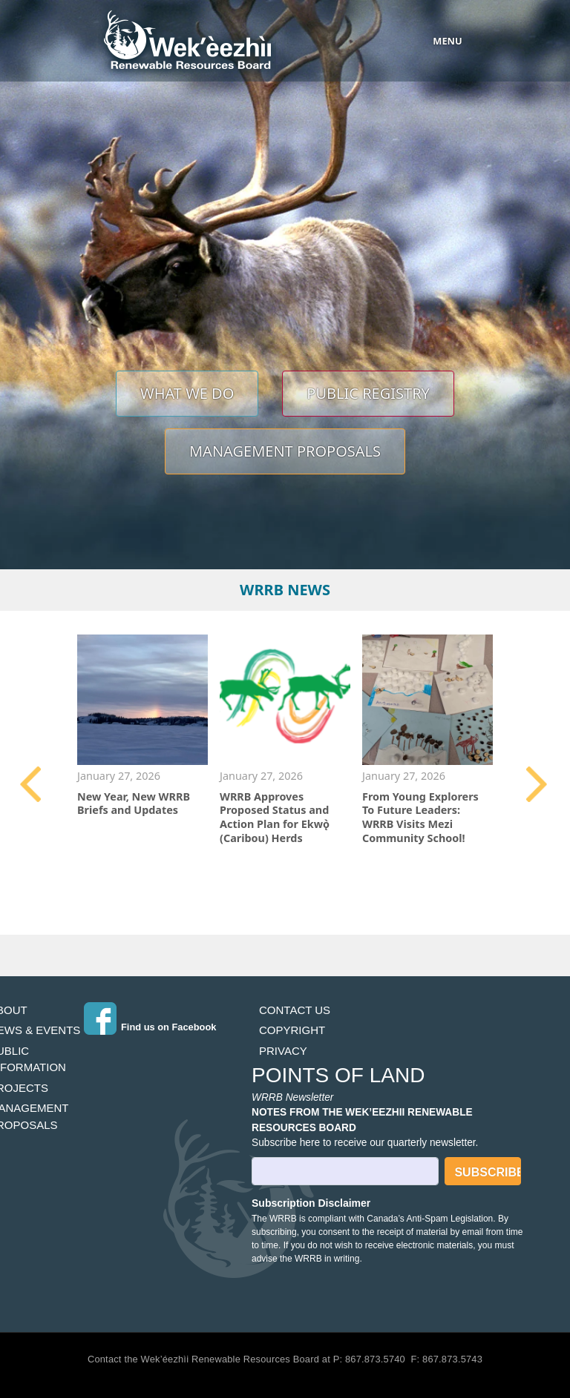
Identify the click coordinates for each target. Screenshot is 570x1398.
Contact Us (294, 1010)
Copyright (292, 1030)
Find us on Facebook (168, 1027)
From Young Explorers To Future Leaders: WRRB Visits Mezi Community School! (420, 817)
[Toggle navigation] (433, 41)
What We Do (187, 393)
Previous (32, 784)
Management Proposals (285, 451)
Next (538, 784)
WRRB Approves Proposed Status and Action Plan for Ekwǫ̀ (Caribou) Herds (275, 817)
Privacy (283, 1050)
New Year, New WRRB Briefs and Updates (133, 803)
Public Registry (368, 393)
